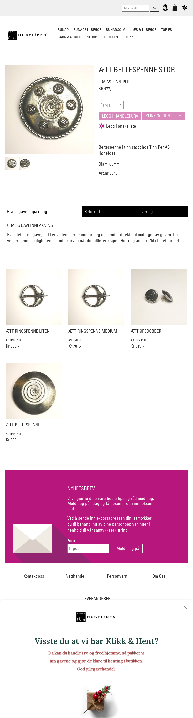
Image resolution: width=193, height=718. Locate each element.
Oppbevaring (94, 61)
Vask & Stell (96, 69)
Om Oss (159, 576)
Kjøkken (111, 37)
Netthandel (76, 576)
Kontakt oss (34, 576)
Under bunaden (151, 61)
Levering (145, 211)
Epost (71, 541)
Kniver (174, 61)
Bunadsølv (115, 29)
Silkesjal (71, 61)
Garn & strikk (69, 37)
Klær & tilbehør (143, 29)
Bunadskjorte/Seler (41, 61)
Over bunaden (122, 61)
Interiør (93, 37)
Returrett (92, 211)
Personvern (117, 576)
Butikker (130, 37)
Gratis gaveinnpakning (27, 211)
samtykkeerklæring (111, 530)
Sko (16, 61)
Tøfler (166, 29)
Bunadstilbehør (88, 29)
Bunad (63, 29)
